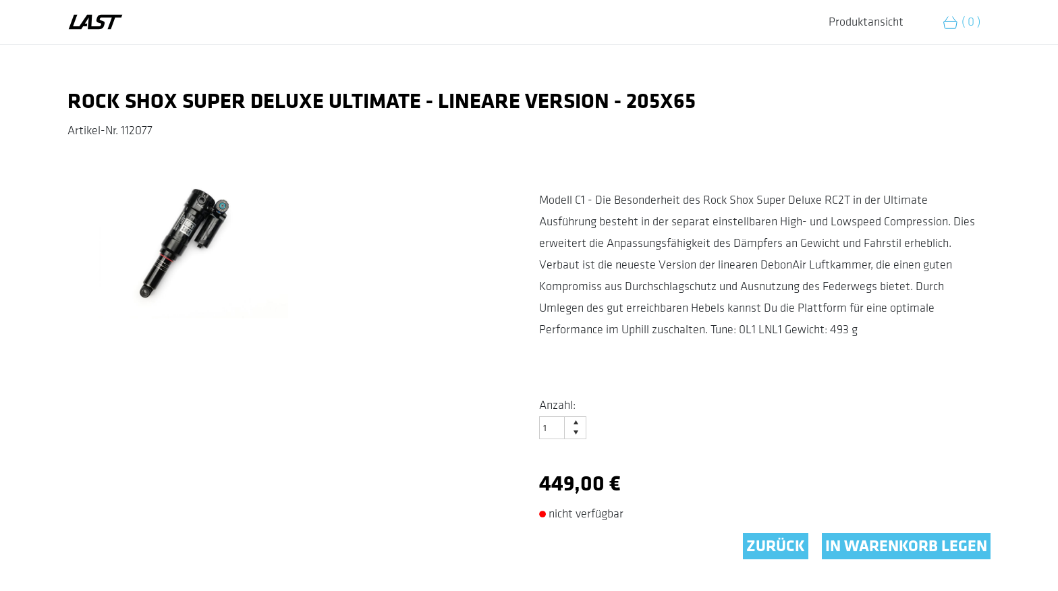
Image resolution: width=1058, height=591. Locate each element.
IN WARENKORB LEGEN (906, 546)
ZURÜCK (775, 546)
